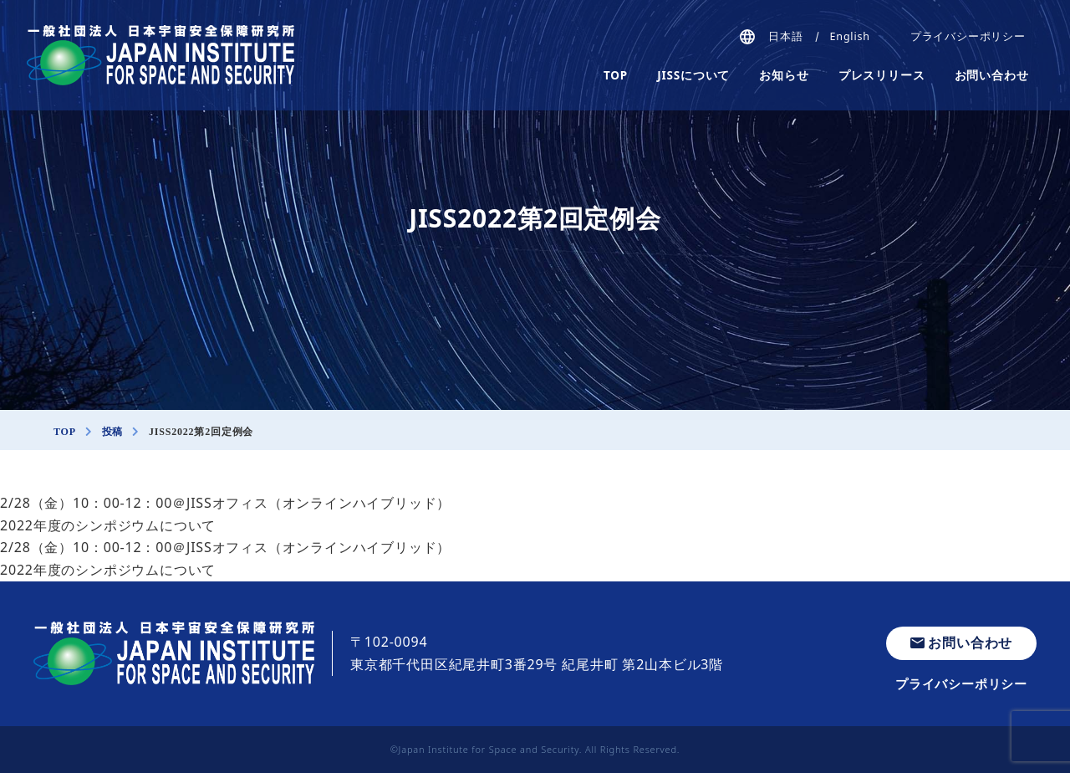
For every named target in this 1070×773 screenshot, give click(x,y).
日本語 (785, 36)
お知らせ (783, 75)
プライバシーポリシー (968, 36)
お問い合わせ (992, 75)
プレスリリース (881, 75)
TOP (616, 75)
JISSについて (693, 75)
